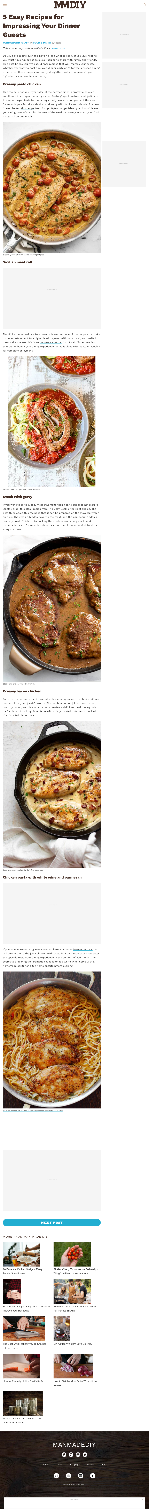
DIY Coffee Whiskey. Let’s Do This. (73, 1343)
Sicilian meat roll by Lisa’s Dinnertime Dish (22, 489)
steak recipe (33, 508)
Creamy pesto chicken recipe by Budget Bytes (23, 255)
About (46, 1464)
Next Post (52, 1222)
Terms (104, 1464)
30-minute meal (83, 949)
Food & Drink (42, 42)
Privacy (90, 1464)
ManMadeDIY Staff (16, 42)
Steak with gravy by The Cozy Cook (19, 684)
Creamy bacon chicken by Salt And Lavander (23, 870)
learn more (58, 48)
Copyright (75, 1464)
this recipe (27, 108)
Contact (59, 1464)
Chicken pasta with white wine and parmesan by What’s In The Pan (33, 1111)
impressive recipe (51, 342)
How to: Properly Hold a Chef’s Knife (23, 1381)
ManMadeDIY (74, 1444)
